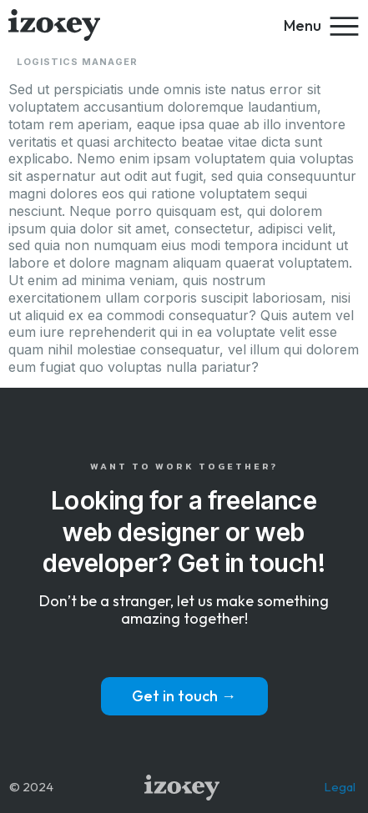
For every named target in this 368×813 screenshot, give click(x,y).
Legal (339, 787)
